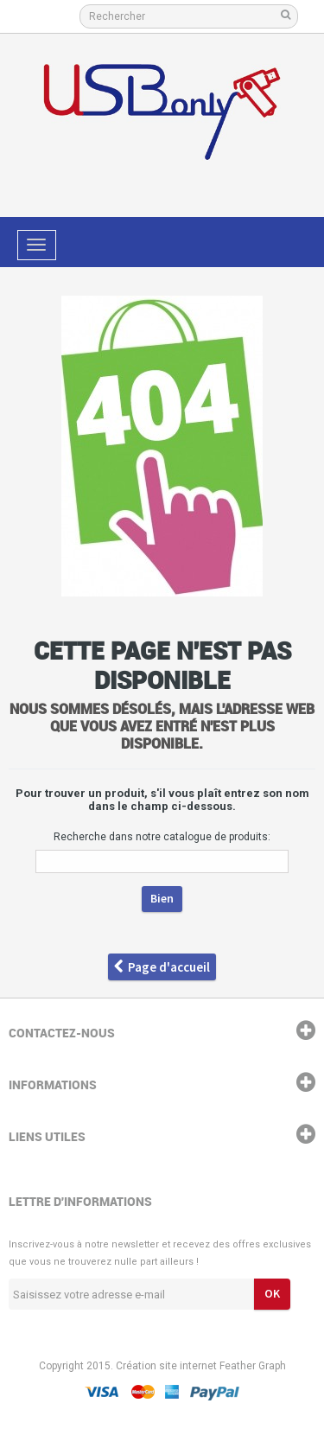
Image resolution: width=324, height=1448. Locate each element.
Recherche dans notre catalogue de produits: (162, 837)
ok (272, 1293)
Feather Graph (252, 1366)
